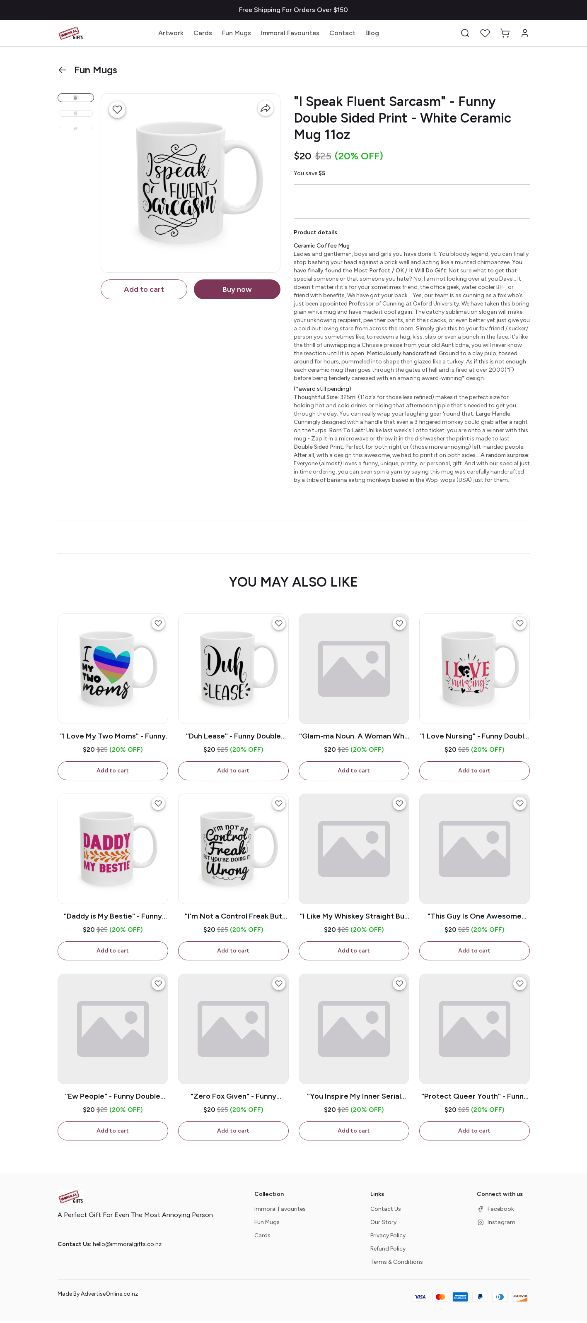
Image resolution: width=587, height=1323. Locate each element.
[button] (465, 33)
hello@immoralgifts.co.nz (127, 1246)
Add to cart (144, 289)
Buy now (237, 289)
